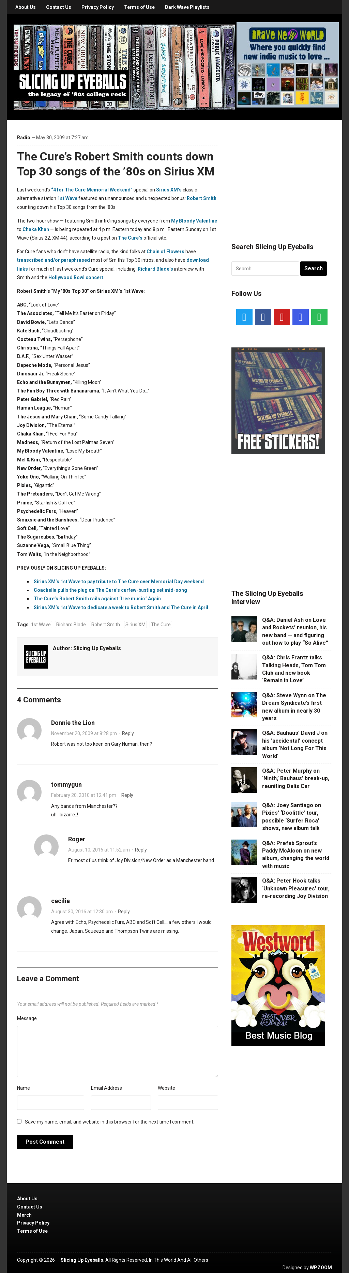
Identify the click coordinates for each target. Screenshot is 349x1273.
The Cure (161, 624)
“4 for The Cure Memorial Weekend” (92, 189)
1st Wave (67, 198)
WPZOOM (321, 1267)
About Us (25, 7)
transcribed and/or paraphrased (53, 260)
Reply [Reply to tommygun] (127, 795)
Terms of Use (139, 7)
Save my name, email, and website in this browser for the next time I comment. (109, 1122)
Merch (24, 1215)
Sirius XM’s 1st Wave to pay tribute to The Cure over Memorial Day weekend (119, 581)
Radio (23, 137)
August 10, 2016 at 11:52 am (99, 850)
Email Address (106, 1088)
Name (23, 1088)
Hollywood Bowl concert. (76, 277)
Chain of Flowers (165, 251)
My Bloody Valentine (194, 221)
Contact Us (58, 7)
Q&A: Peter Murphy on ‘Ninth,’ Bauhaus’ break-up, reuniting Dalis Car (295, 778)
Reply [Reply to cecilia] (124, 911)
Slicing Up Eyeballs (97, 648)
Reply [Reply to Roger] (141, 850)
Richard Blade (71, 624)
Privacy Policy (97, 7)
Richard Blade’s (155, 269)
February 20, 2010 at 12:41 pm (83, 795)
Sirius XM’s (169, 189)
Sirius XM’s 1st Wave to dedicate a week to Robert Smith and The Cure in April (121, 607)
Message (27, 1018)
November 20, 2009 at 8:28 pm (84, 733)
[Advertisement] (282, 173)
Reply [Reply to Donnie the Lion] (128, 733)
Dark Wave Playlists (187, 7)
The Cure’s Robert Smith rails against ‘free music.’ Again (97, 598)
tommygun (66, 784)
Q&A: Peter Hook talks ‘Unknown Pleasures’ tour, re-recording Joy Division (296, 888)
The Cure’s (130, 238)
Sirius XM (135, 624)
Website (166, 1088)
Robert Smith (201, 198)
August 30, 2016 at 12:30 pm (82, 911)
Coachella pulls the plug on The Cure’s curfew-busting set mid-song (110, 590)
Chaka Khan (35, 229)
